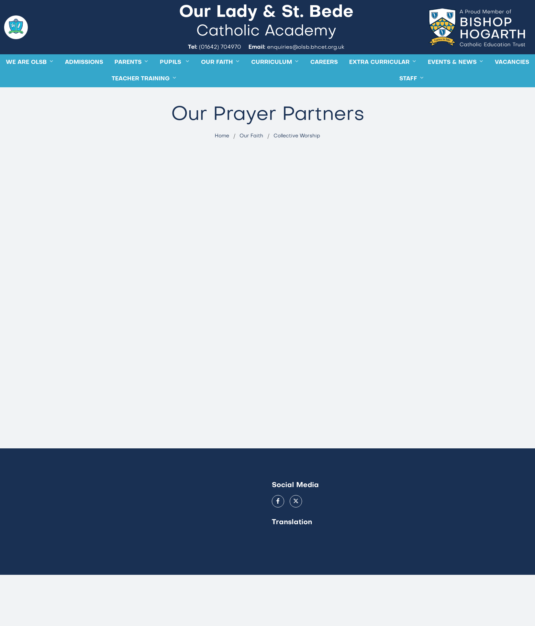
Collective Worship (297, 158)
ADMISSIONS (84, 85)
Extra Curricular (379, 85)
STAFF (408, 101)
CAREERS (324, 85)
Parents (128, 85)
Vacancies (512, 85)
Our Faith (251, 158)
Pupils (171, 85)
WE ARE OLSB (26, 85)
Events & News (452, 85)
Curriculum (271, 85)
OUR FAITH (217, 85)
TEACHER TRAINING (141, 101)
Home (222, 158)
